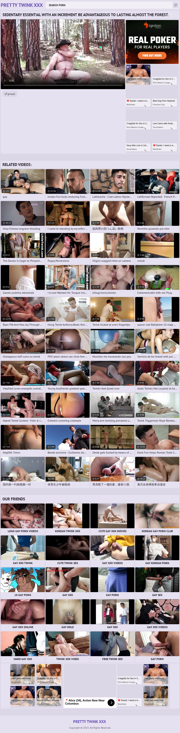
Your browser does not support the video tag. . (63, 54)
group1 (11, 93)
